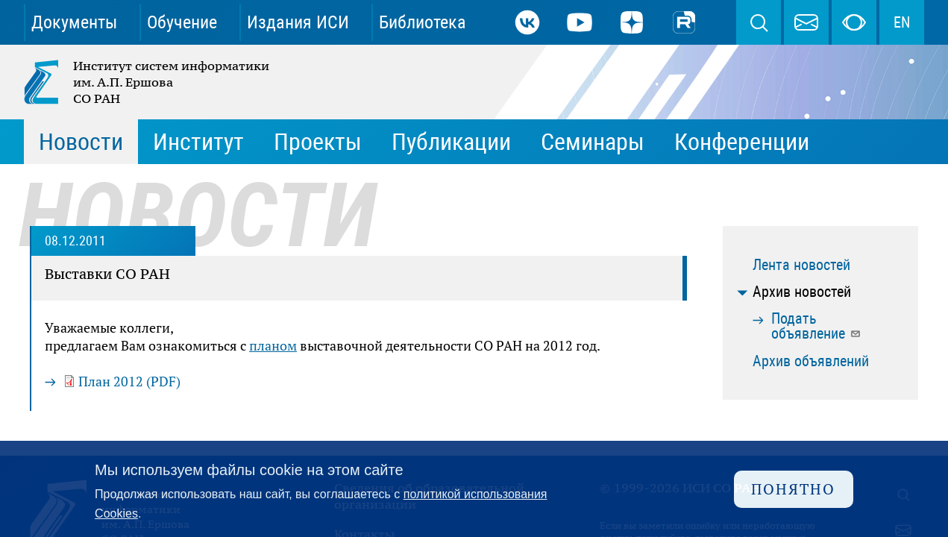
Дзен (631, 22)
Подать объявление (816, 326)
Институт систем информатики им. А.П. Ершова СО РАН (147, 82)
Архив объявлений (811, 361)
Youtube (579, 22)
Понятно (793, 489)
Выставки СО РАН (107, 274)
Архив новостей (802, 292)
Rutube (684, 22)
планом (273, 345)
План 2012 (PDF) (129, 381)
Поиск (758, 22)
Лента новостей (801, 265)
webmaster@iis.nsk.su (806, 22)
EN (902, 22)
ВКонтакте (527, 22)
